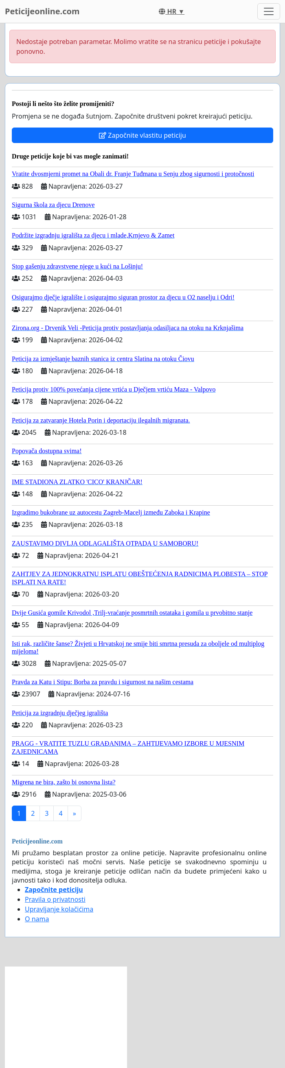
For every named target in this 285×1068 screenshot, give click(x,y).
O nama (37, 918)
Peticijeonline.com (42, 11)
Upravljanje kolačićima (59, 909)
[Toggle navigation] (268, 11)
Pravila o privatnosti (55, 899)
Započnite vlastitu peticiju (142, 135)
